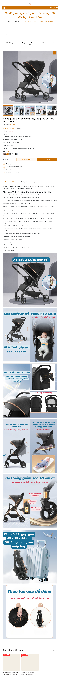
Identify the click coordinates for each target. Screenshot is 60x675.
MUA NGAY (47, 159)
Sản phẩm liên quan (13, 644)
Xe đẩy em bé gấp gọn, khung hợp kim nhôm (28, 668)
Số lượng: (5, 159)
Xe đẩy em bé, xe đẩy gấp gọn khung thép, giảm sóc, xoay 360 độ (10, 668)
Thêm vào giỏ (27, 159)
